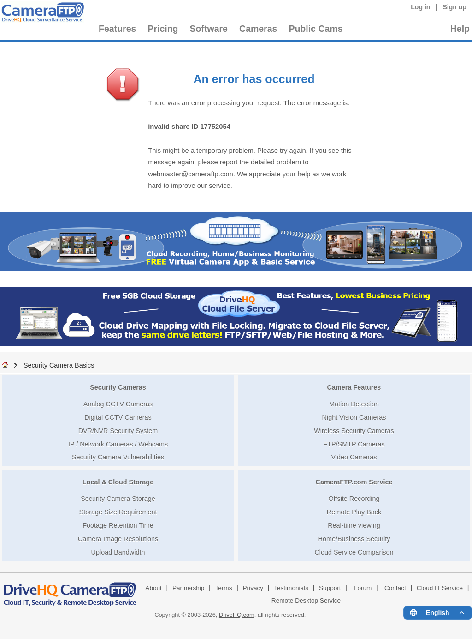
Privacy (253, 588)
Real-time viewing (354, 525)
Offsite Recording (354, 498)
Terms (223, 588)
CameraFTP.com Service (354, 482)
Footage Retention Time (118, 525)
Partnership (188, 588)
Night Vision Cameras (354, 417)
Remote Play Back (354, 512)
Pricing (163, 29)
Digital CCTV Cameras (118, 417)
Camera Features (354, 387)
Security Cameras (118, 387)
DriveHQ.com (236, 614)
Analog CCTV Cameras (118, 404)
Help (460, 29)
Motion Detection (354, 404)
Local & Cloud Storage (118, 482)
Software (209, 29)
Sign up (454, 7)
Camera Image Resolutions (118, 539)
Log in (420, 7)
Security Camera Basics (59, 365)
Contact (395, 588)
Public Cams (315, 29)
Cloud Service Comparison (353, 552)
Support (330, 588)
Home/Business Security (354, 539)
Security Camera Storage (118, 498)
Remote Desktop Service (306, 600)
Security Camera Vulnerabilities (118, 457)
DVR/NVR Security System (118, 430)
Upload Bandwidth (118, 552)
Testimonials (291, 588)
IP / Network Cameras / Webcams (118, 444)
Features (117, 29)
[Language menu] (437, 613)
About (153, 588)
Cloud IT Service (440, 588)
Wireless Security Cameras (354, 430)
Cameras (258, 29)
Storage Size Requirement (118, 512)
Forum (363, 588)
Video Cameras (354, 457)
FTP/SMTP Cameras (353, 444)
